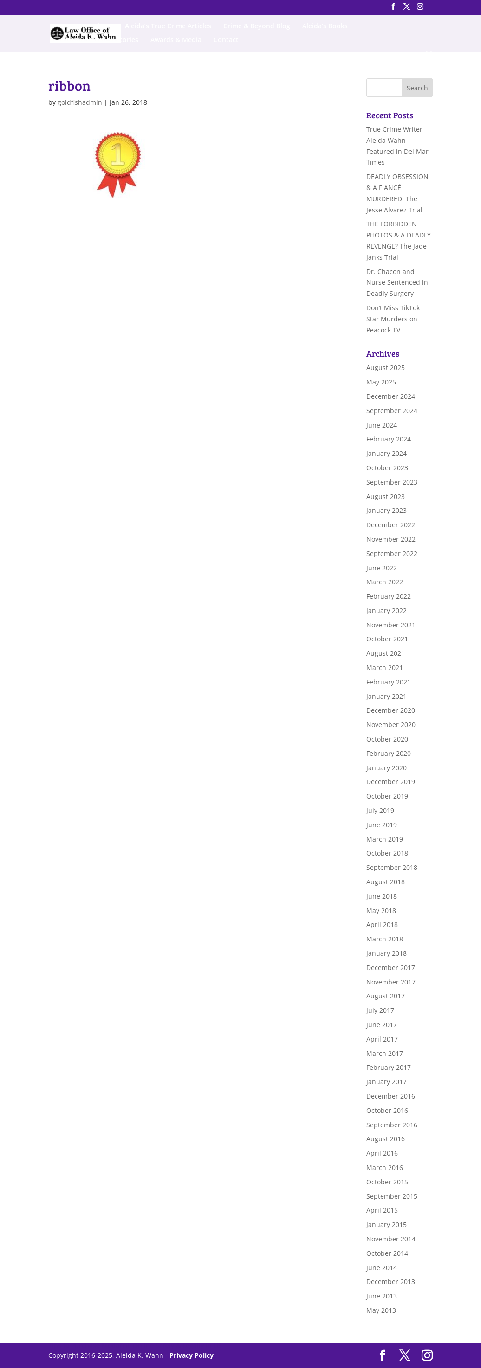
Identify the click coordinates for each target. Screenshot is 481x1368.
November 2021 (391, 624)
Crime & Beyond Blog (256, 26)
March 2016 (384, 1167)
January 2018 (386, 953)
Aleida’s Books (325, 26)
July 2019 (380, 810)
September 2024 (391, 410)
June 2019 (381, 824)
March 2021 (384, 667)
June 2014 (381, 1267)
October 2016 (387, 1110)
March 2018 (384, 938)
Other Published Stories (100, 40)
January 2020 (386, 767)
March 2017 (384, 1053)
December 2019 (390, 781)
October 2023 (387, 467)
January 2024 (386, 453)
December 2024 (390, 396)
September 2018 (391, 867)
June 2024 (381, 425)
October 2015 (387, 1181)
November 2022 (391, 539)
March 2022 (384, 581)
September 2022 (391, 553)
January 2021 (386, 696)
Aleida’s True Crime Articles (168, 26)
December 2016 (390, 1096)
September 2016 (391, 1124)
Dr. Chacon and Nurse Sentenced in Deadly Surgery (397, 282)
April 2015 (382, 1210)
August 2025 (385, 367)
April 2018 (382, 924)
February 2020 (388, 753)
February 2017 (388, 1067)
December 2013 (390, 1281)
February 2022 (388, 596)
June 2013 (381, 1295)
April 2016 (382, 1153)
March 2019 (384, 839)
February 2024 (388, 439)
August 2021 (385, 653)
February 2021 (388, 682)
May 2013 (381, 1310)
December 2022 (390, 524)
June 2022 (381, 567)
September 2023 (391, 482)
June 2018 (381, 896)
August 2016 (385, 1138)
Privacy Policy (191, 1355)
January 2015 (386, 1224)
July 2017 (380, 1010)
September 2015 (391, 1196)
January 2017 (386, 1081)
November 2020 (391, 724)
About (103, 26)
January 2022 (386, 610)
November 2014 (391, 1238)
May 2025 (381, 381)
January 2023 (386, 510)
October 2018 (387, 853)
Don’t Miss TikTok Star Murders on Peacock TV (393, 318)
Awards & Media (176, 40)
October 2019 (387, 796)
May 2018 (381, 910)
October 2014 (387, 1253)
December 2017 (390, 967)
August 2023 (385, 496)
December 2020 (390, 710)
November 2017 (391, 982)
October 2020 (387, 739)
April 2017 (382, 1039)
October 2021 (387, 638)
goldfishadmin (80, 102)
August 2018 (385, 881)
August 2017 (385, 995)
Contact (226, 40)
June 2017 (381, 1024)
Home (71, 26)
